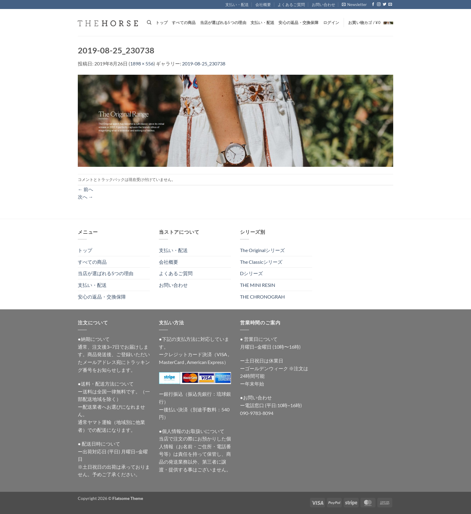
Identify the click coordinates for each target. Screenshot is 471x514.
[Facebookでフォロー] (373, 4)
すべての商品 (184, 22)
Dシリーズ (251, 273)
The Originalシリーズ (262, 250)
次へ (85, 197)
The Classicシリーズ (261, 262)
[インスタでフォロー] (379, 4)
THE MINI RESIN (257, 285)
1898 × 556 (141, 63)
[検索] (149, 22)
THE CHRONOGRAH (262, 296)
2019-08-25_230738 (203, 63)
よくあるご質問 (291, 4)
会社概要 (263, 4)
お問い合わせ (323, 4)
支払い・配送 (237, 4)
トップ (162, 22)
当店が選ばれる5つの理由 (223, 22)
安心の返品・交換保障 (298, 22)
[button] (354, 4)
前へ (85, 189)
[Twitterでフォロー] (384, 4)
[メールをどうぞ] (390, 4)
